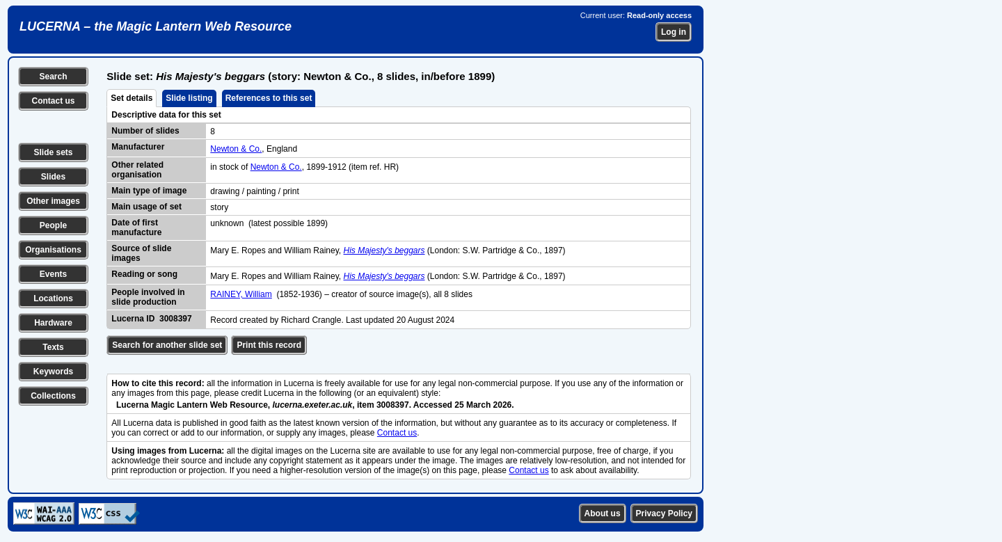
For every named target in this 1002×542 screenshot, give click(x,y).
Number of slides (145, 131)
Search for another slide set (167, 345)
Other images (53, 201)
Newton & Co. (236, 149)
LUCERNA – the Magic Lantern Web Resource (155, 26)
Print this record (269, 345)
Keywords (53, 371)
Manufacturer (137, 147)
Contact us (52, 101)
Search (53, 76)
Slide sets (52, 152)
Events (53, 274)
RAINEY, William (240, 294)
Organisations (53, 250)
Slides (53, 177)
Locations (53, 298)
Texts (52, 347)
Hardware (53, 323)
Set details (131, 98)
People (53, 225)
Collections (53, 396)
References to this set (268, 98)
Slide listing (189, 98)
